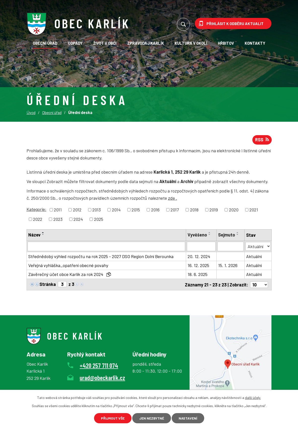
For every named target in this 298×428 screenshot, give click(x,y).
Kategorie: (36, 209)
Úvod (31, 112)
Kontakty (255, 43)
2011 (58, 209)
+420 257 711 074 (99, 365)
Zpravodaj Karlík (145, 43)
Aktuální (254, 256)
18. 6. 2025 (197, 274)
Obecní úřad (45, 43)
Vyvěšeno (197, 234)
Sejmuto (226, 234)
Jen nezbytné (151, 418)
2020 (233, 209)
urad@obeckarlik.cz (102, 377)
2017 (174, 209)
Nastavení (188, 418)
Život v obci (104, 43)
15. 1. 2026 (227, 265)
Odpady (75, 43)
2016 (155, 209)
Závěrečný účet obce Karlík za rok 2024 (69, 274)
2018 (194, 209)
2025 (98, 219)
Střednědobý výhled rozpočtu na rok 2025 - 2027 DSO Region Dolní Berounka (100, 256)
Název (34, 234)
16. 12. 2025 (198, 265)
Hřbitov (226, 43)
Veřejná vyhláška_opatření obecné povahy (68, 265)
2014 (116, 209)
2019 (213, 209)
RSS (262, 139)
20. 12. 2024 (199, 256)
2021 (253, 209)
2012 (77, 209)
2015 (136, 209)
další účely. (253, 397)
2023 (58, 219)
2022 (37, 219)
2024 (78, 219)
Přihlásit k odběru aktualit (235, 23)
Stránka (47, 284)
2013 (96, 209)
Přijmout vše (113, 418)
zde (172, 198)
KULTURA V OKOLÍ (191, 43)
